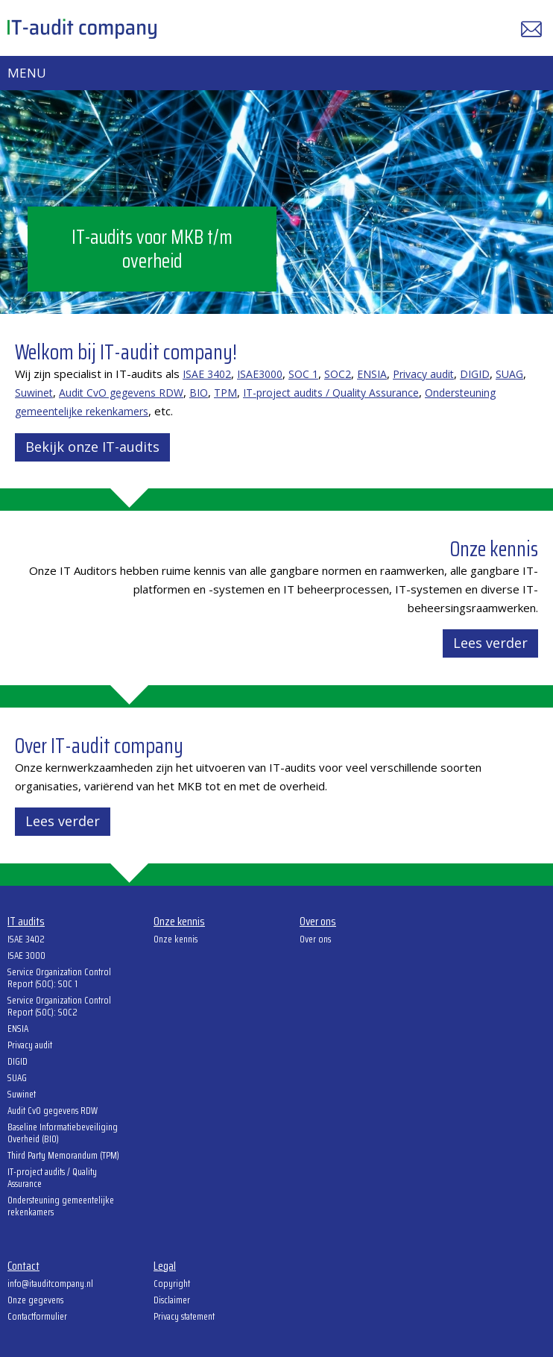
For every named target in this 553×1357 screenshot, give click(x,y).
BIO (198, 392)
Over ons (318, 922)
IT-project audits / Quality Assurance (331, 392)
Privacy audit (423, 374)
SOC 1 (303, 374)
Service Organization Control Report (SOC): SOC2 (59, 1007)
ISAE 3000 (26, 956)
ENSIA (372, 374)
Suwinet (34, 392)
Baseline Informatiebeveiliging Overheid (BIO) (62, 1134)
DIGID (475, 374)
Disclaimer (172, 1301)
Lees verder (490, 643)
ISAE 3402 (207, 374)
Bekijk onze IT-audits (92, 447)
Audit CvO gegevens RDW (121, 392)
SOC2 (337, 374)
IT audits (26, 922)
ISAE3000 (259, 374)
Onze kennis (179, 922)
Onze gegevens (35, 1301)
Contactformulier (37, 1317)
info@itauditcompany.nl (50, 1284)
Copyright (172, 1284)
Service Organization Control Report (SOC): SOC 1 (59, 979)
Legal (165, 1266)
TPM (225, 392)
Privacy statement (184, 1317)
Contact (23, 1266)
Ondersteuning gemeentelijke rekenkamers (60, 1207)
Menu (26, 72)
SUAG (509, 374)
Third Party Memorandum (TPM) (63, 1156)
